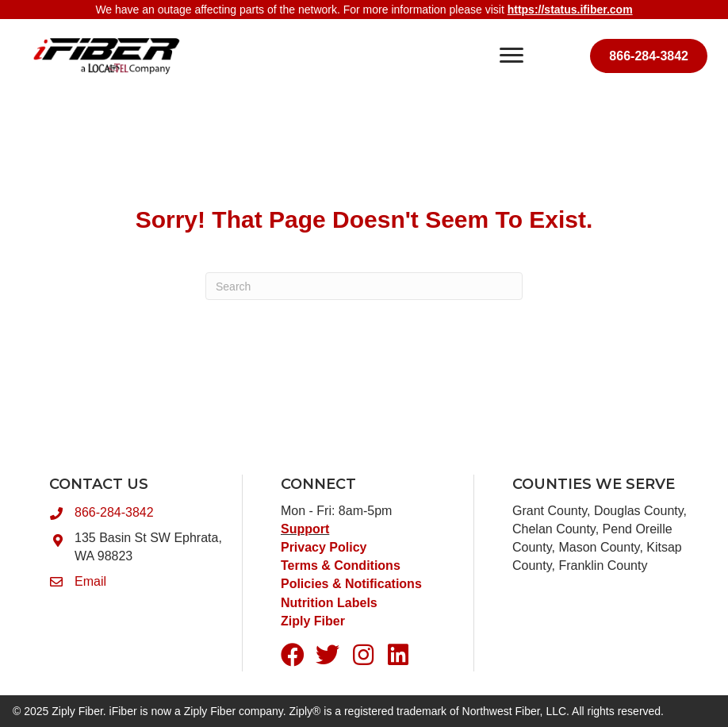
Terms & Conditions (340, 565)
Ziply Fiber (313, 621)
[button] (293, 655)
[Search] (364, 286)
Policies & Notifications (351, 583)
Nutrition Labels (331, 603)
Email (90, 581)
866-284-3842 (114, 512)
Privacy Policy (324, 547)
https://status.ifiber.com (570, 9)
